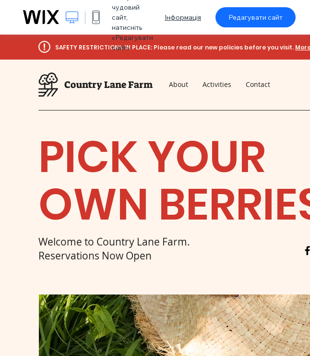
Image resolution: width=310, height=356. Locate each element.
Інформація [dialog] (183, 17)
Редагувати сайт (255, 17)
